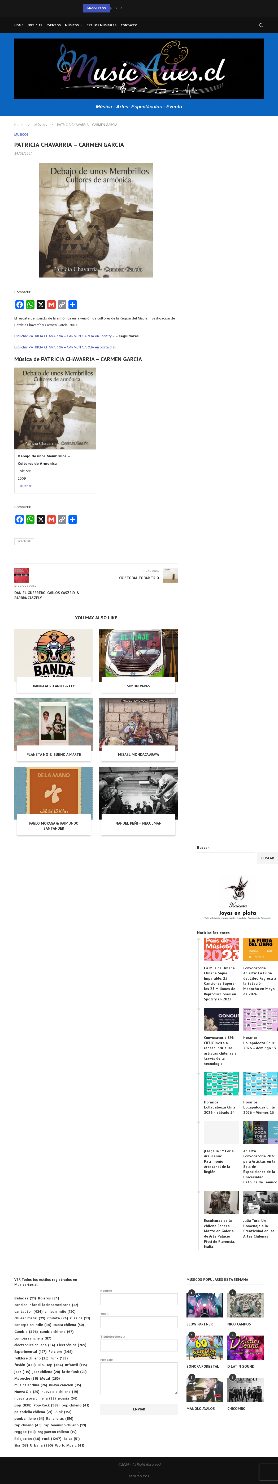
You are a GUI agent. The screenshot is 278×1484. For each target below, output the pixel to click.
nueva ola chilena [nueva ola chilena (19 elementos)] (59, 1392)
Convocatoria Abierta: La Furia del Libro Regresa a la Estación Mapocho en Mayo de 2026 (259, 981)
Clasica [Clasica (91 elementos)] (80, 1318)
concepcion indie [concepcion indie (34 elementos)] (32, 1325)
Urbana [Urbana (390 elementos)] (41, 1445)
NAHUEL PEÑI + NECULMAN (138, 823)
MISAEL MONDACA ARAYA (138, 754)
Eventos (53, 25)
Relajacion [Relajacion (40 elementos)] (27, 1439)
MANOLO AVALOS (200, 1408)
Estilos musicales (101, 25)
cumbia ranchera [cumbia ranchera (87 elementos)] (32, 1338)
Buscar (203, 848)
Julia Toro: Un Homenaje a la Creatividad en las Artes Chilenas (259, 1228)
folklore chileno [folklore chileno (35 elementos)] (31, 1358)
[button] (116, 8)
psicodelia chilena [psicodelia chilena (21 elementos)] (33, 1412)
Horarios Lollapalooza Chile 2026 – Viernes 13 (259, 1107)
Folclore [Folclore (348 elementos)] (60, 1352)
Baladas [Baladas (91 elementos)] (25, 1298)
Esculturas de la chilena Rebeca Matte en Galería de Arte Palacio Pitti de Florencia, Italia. (219, 1233)
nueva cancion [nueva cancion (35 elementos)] (65, 1385)
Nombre (138, 1297)
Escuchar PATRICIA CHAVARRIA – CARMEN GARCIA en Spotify (63, 336)
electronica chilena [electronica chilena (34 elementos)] (34, 1345)
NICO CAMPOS (239, 1324)
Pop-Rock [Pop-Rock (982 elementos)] (46, 1405)
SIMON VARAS (138, 686)
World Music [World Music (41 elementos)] (69, 1445)
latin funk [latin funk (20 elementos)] (74, 1372)
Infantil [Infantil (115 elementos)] (76, 1365)
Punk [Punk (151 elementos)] (62, 1412)
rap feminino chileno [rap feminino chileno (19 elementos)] (65, 1425)
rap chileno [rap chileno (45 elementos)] (27, 1425)
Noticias (35, 25)
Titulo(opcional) (138, 1342)
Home (18, 25)
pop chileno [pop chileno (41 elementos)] (75, 1405)
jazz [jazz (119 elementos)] (22, 1372)
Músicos (72, 25)
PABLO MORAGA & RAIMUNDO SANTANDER (54, 826)
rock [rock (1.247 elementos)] (51, 1439)
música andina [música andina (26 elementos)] (30, 1385)
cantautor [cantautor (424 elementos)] (28, 1311)
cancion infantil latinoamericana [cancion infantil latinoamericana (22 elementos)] (46, 1305)
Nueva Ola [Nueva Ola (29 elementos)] (26, 1392)
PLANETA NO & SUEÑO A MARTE (54, 754)
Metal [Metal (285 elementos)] (50, 1378)
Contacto (129, 25)
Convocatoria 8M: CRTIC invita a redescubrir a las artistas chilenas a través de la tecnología (220, 1050)
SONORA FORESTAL (202, 1366)
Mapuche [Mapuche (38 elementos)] (26, 1378)
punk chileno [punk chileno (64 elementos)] (29, 1418)
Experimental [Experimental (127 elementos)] (30, 1352)
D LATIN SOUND (240, 1366)
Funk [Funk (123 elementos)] (59, 1358)
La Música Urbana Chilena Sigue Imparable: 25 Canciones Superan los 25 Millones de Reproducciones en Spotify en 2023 (220, 984)
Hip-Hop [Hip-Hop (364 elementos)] (50, 1365)
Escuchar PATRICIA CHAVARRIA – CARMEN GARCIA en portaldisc (65, 347)
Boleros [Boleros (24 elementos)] (48, 1298)
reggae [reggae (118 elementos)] (25, 1432)
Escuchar (24, 486)
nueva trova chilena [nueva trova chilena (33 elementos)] (35, 1398)
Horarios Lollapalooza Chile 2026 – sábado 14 (220, 1107)
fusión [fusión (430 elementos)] (25, 1365)
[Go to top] (139, 1476)
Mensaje (138, 1362)
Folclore (24, 541)
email (138, 1319)
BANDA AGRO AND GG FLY (54, 686)
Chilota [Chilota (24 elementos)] (57, 1318)
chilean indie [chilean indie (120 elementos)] (60, 1311)
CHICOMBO (236, 1408)
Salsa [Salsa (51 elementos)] (71, 1439)
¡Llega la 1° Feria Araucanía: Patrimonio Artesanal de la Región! (219, 1161)
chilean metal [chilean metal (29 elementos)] (29, 1318)
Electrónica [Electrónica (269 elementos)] (71, 1345)
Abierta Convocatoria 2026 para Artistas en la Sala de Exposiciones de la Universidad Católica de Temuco (260, 1167)
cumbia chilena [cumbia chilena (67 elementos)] (56, 1332)
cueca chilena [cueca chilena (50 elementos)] (68, 1325)
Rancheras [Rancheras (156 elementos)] (59, 1418)
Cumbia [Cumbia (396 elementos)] (26, 1332)
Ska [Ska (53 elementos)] (21, 1445)
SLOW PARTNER (199, 1324)
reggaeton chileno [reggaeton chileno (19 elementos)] (57, 1432)
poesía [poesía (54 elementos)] (67, 1398)
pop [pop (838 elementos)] (22, 1405)
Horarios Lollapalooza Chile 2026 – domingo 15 (259, 1042)
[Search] (261, 25)
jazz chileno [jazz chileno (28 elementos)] (46, 1372)
